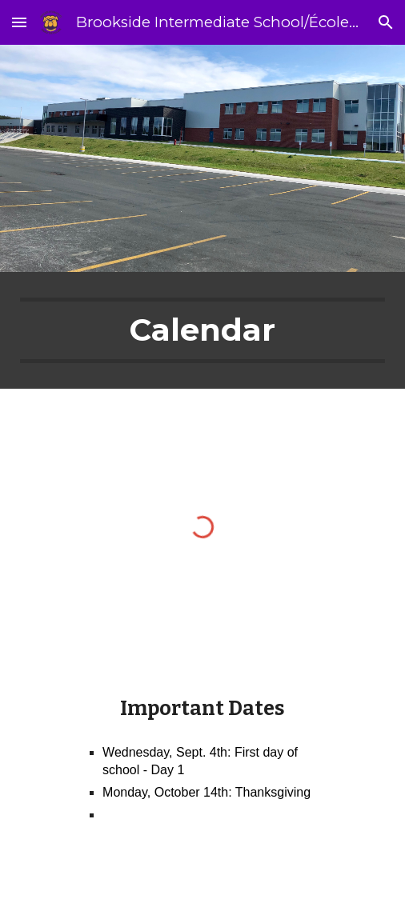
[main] (202, 330)
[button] (19, 22)
